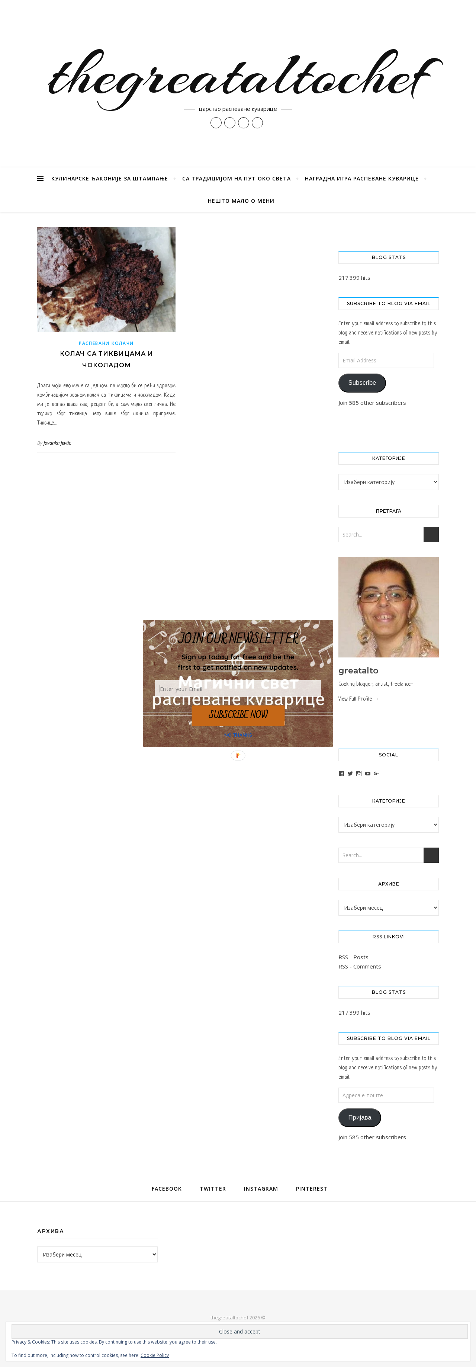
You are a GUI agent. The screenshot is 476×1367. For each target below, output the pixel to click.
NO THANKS (238, 735)
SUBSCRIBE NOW (238, 715)
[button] (238, 662)
